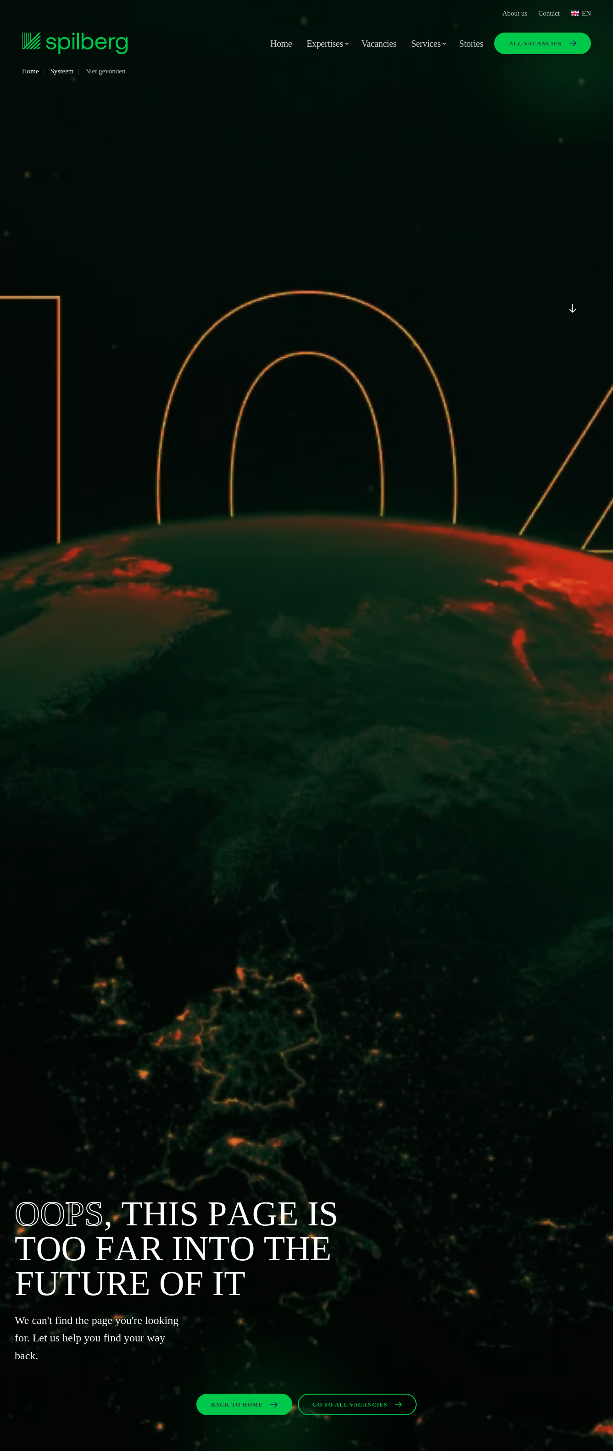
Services (426, 44)
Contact (549, 13)
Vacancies (379, 44)
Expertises (324, 44)
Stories (471, 44)
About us (515, 13)
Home (281, 44)
